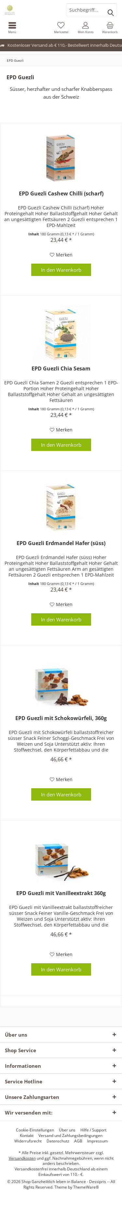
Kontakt (27, 1135)
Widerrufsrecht (28, 1141)
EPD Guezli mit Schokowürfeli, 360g (61, 718)
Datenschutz (58, 1141)
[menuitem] (12, 27)
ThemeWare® (86, 1187)
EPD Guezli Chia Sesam (61, 368)
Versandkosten (22, 1158)
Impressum (97, 1141)
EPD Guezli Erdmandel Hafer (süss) (61, 543)
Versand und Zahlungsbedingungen (70, 1135)
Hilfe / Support (93, 1130)
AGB (78, 1141)
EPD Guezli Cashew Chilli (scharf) (61, 193)
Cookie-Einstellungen (35, 1130)
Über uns (67, 1130)
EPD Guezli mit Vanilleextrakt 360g (61, 893)
